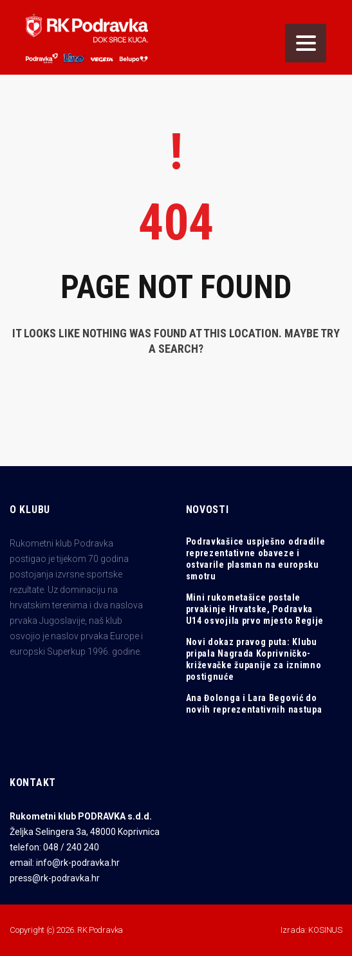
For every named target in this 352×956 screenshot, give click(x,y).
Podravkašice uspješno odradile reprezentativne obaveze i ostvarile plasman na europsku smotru (256, 558)
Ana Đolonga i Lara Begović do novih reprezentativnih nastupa (254, 704)
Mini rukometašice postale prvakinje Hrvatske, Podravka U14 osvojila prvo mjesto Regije (255, 609)
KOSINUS (325, 930)
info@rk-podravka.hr (78, 863)
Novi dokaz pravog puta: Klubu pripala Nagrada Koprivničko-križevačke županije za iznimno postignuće (254, 659)
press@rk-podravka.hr (55, 878)
